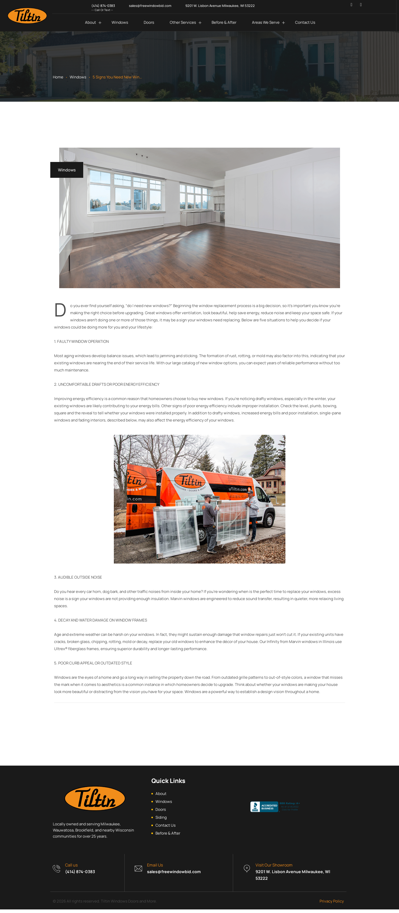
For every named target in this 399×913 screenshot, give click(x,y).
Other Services (183, 22)
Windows (120, 22)
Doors (149, 22)
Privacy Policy (332, 904)
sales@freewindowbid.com (174, 875)
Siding (161, 821)
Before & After (224, 22)
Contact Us (305, 22)
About (90, 22)
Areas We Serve (266, 22)
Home (58, 77)
